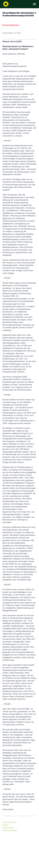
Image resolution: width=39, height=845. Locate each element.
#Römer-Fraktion (9, 822)
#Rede (5, 825)
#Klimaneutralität (9, 830)
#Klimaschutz (8, 828)
